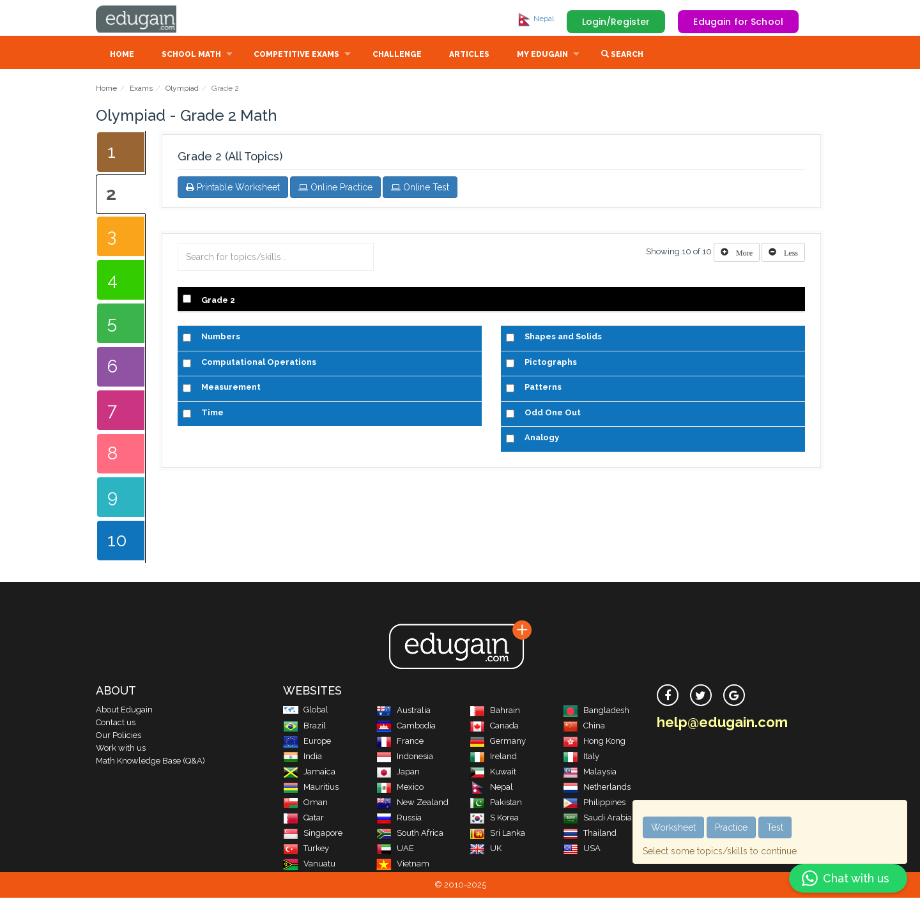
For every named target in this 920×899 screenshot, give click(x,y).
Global (305, 711)
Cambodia (406, 727)
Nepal (535, 18)
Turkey (306, 849)
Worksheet (673, 827)
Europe (307, 742)
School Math (191, 55)
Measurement (231, 388)
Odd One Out (553, 414)
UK (486, 849)
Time (212, 414)
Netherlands (597, 788)
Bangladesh (596, 711)
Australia (403, 711)
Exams (141, 89)
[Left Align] (737, 253)
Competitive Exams (296, 55)
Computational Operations (258, 363)
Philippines (594, 803)
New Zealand (412, 803)
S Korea (494, 819)
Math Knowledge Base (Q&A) (150, 762)
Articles (469, 55)
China (584, 727)
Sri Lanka (497, 834)
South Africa (409, 834)
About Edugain (124, 711)
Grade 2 (218, 301)
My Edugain (542, 55)
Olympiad (182, 89)
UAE (395, 849)
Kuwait (493, 773)
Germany (498, 742)
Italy (581, 757)
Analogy (542, 438)
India (302, 757)
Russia (399, 819)
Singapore (312, 834)
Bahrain (495, 711)
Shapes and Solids (563, 337)
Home (122, 55)
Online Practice (335, 188)
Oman (305, 803)
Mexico (400, 788)
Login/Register (616, 21)
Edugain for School (738, 21)
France (400, 742)
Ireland (493, 757)
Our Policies (118, 736)
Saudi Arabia (597, 819)
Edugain (144, 19)
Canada (494, 727)
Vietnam (402, 865)
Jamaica (309, 773)
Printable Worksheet (233, 188)
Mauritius (311, 788)
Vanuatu (309, 865)
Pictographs (551, 363)
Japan (398, 773)
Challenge (397, 55)
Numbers (220, 337)
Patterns (543, 388)
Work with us (121, 749)
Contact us (115, 723)
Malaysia (590, 773)
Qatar (303, 819)
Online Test (420, 188)
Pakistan (496, 803)
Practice (731, 827)
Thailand (590, 834)
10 (117, 541)
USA (582, 849)
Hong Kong (594, 742)
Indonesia (404, 757)
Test (775, 827)
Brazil (304, 727)
